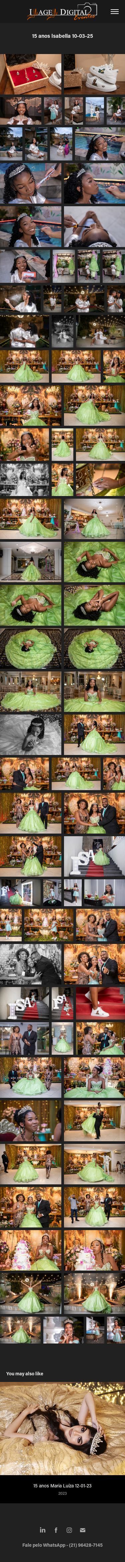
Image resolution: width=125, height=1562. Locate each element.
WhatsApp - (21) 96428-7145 (73, 1545)
